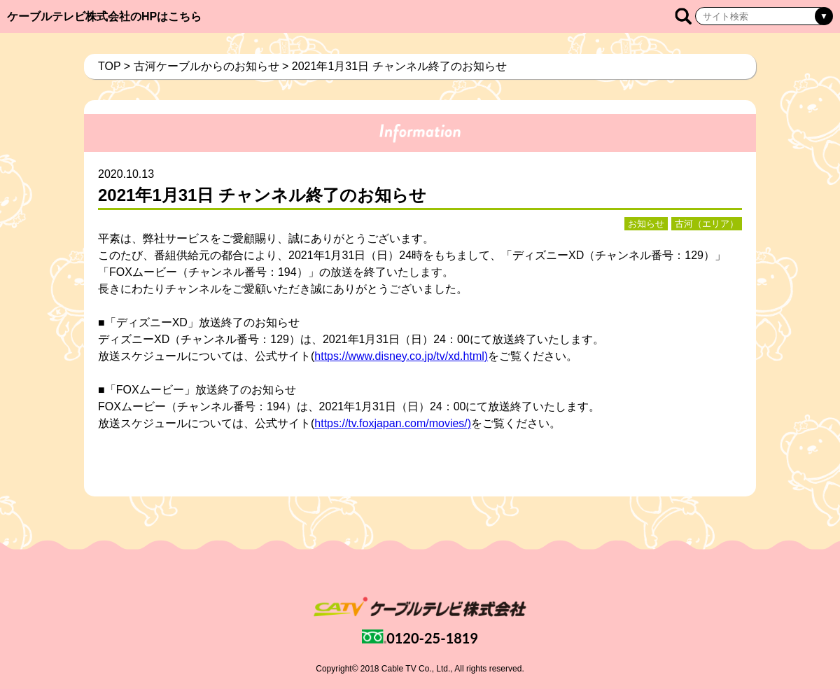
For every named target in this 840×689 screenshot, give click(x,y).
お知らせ (646, 223)
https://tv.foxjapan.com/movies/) (392, 423)
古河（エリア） (706, 223)
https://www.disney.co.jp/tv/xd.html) (401, 356)
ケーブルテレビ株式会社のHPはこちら (104, 16)
